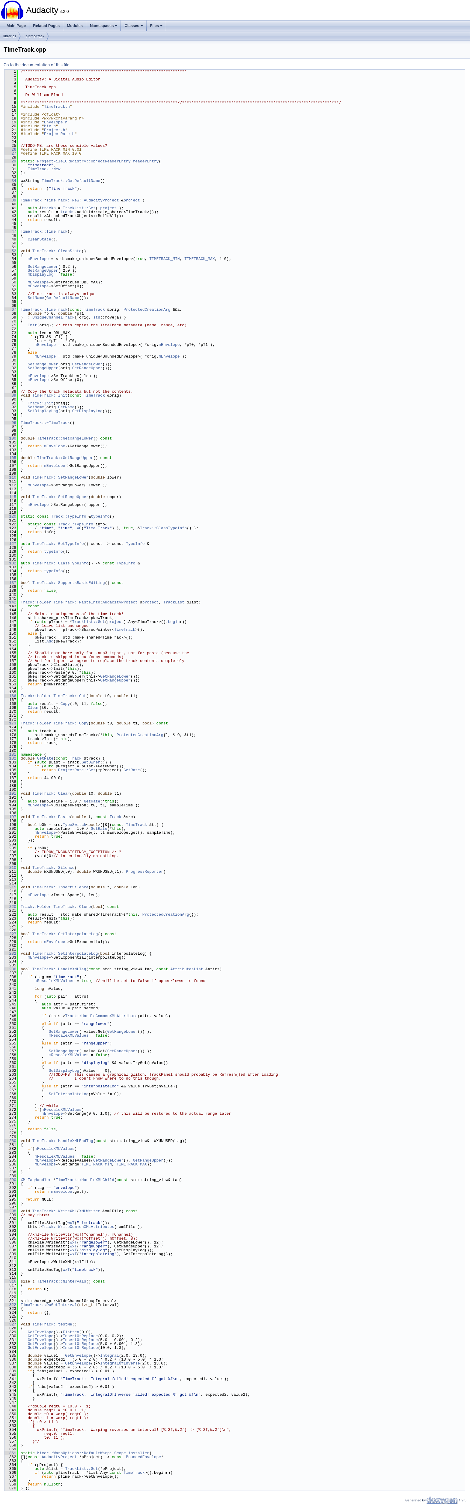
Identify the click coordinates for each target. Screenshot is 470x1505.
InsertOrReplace (80, 1336)
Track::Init (40, 403)
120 (10, 516)
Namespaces (104, 25)
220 (10, 906)
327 (10, 1324)
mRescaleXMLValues (55, 981)
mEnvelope (38, 258)
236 (10, 969)
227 (10, 934)
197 (10, 817)
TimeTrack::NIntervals (61, 1281)
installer (138, 1453)
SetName (36, 298)
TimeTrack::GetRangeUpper (65, 458)
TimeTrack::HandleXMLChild (85, 1180)
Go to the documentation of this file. (37, 64)
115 (10, 497)
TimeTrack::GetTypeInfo (58, 543)
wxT (70, 1222)
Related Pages (46, 25)
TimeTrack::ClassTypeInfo (60, 563)
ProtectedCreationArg (146, 309)
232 (10, 953)
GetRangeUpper (87, 368)
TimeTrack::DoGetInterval (49, 1304)
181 (10, 754)
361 (10, 1453)
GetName (66, 407)
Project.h (54, 130)
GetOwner (91, 762)
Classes (133, 25)
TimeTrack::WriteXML (54, 1211)
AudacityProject (101, 200)
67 (10, 309)
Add (49, 641)
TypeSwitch (74, 824)
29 (10, 161)
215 (10, 887)
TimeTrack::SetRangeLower (60, 477)
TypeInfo (135, 543)
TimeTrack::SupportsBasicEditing (68, 582)
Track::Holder (36, 602)
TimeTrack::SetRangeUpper (60, 497)
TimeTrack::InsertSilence (60, 887)
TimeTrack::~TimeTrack (45, 422)
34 (10, 180)
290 (10, 1180)
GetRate (45, 758)
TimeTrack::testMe (52, 1324)
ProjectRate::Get (77, 770)
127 (10, 543)
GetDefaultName (62, 298)
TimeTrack (31, 200)
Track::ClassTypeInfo (163, 528)
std (96, 317)
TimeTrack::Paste (51, 817)
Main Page (16, 25)
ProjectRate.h (59, 134)
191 (10, 793)
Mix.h (50, 126)
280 (10, 1141)
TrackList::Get (79, 208)
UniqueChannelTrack (53, 317)
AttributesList (186, 969)
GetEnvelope (40, 1332)
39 (10, 200)
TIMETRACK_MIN (164, 258)
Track (76, 758)
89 (10, 395)
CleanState (39, 239)
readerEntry (146, 161)
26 (10, 149)
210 (10, 867)
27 (10, 153)
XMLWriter (89, 1211)
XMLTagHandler (36, 1180)
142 (10, 602)
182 (10, 758)
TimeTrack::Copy (70, 723)
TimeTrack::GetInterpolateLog (65, 934)
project (131, 200)
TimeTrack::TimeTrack (44, 231)
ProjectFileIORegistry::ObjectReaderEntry (84, 161)
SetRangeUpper (43, 270)
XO (79, 528)
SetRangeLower (43, 266)
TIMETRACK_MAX (199, 258)
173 (10, 723)
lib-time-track (34, 36)
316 (10, 1281)
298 (10, 1211)
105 (10, 458)
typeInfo (100, 516)
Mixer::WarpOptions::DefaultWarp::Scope (81, 1453)
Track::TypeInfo (68, 516)
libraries (9, 36)
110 (10, 477)
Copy (65, 703)
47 (10, 231)
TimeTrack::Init (49, 395)
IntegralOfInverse (120, 1363)
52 (10, 251)
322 (10, 1304)
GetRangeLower (87, 364)
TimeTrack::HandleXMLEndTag (62, 1141)
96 (10, 422)
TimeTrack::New (44, 169)
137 (10, 582)
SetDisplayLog (43, 411)
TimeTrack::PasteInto (76, 602)
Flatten (71, 1332)
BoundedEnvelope (143, 1457)
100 (10, 438)
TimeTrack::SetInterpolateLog (65, 953)
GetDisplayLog (87, 411)
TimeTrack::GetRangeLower (65, 438)
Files (156, 25)
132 (10, 563)
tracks (49, 208)
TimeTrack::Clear (51, 793)
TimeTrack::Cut (69, 696)
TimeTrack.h (57, 106)
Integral (109, 1355)
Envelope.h (55, 122)
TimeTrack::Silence (53, 867)
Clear (33, 707)
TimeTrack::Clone (72, 906)
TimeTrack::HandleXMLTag (59, 969)
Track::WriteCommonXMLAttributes (78, 1226)
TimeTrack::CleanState (57, 251)
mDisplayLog (40, 274)
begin (174, 621)
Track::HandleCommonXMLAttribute (101, 1016)
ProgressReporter (144, 871)
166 (10, 696)
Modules (75, 25)
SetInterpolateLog (69, 1094)
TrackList (173, 602)
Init (32, 325)
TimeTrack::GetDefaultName (71, 180)
